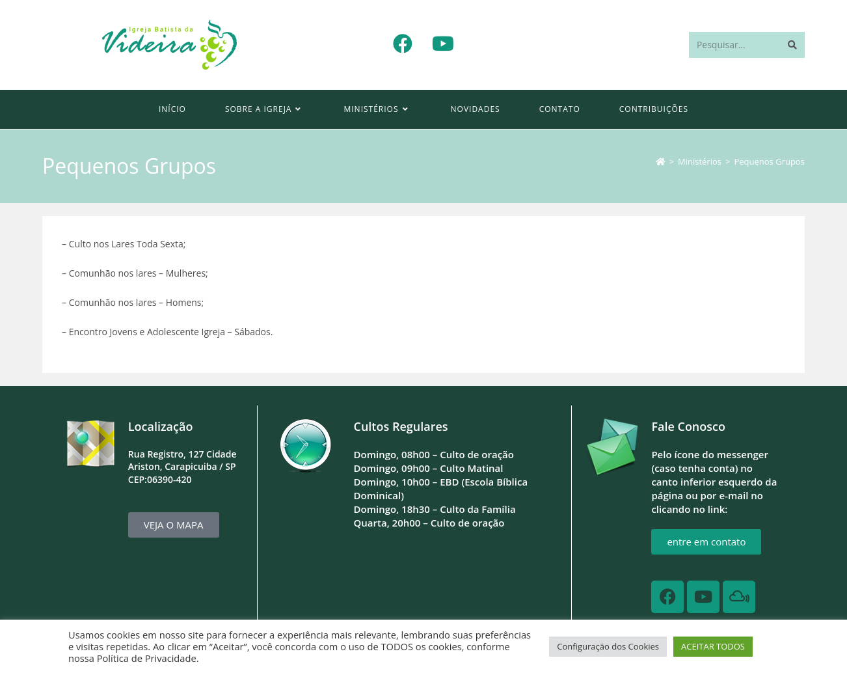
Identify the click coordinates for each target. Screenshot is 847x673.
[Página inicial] (661, 161)
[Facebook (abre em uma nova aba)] (402, 43)
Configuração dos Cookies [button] (608, 646)
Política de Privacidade (146, 658)
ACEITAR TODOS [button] (713, 646)
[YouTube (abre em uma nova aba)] (443, 43)
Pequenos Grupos (769, 161)
